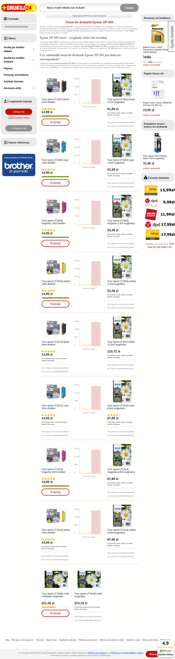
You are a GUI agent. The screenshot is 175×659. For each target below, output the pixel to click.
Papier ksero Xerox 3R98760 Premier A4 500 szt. (157, 103)
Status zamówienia (150, 640)
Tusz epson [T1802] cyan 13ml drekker (55, 161)
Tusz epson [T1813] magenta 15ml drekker (53, 470)
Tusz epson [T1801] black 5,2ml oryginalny (121, 100)
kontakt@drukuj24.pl (16, 26)
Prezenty (40, 640)
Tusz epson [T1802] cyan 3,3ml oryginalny (120, 161)
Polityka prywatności (88, 640)
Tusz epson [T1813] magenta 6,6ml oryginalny (121, 470)
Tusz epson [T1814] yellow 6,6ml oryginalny (121, 531)
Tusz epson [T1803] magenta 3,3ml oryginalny (121, 222)
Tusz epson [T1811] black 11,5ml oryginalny (121, 343)
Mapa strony (51, 640)
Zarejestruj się (18, 128)
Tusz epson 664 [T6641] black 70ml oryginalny (155, 157)
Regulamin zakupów (68, 640)
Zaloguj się (19, 111)
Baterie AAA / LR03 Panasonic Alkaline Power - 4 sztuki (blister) (157, 49)
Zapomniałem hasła (18, 117)
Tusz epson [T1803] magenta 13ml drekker (53, 222)
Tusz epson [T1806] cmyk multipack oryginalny (55, 595)
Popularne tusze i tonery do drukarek (155, 125)
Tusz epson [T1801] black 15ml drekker (55, 100)
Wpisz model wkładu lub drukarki (42, 6)
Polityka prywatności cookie (111, 640)
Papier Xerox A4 (154, 73)
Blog (7, 640)
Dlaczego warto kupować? (22, 640)
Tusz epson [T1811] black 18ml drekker (55, 343)
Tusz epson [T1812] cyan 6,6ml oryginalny (120, 407)
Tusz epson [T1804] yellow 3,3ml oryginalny (121, 282)
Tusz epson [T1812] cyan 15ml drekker (55, 407)
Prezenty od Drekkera (157, 18)
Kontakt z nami (133, 640)
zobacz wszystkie (151, 65)
